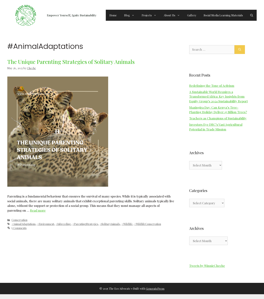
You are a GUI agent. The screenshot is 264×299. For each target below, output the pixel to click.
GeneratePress (155, 288)
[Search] (239, 49)
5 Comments (19, 228)
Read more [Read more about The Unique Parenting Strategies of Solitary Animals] (38, 210)
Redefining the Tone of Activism (211, 86)
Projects (151, 15)
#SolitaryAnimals (110, 224)
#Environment (45, 224)
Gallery (191, 15)
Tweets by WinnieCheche (207, 266)
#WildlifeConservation (147, 224)
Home (113, 15)
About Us (174, 15)
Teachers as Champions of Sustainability (218, 118)
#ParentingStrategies (85, 224)
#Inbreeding (63, 224)
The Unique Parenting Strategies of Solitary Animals (71, 61)
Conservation (19, 220)
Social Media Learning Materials (223, 15)
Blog (131, 15)
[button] (252, 15)
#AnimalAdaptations (24, 224)
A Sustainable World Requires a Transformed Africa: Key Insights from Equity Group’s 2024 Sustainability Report (218, 96)
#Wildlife (127, 224)
